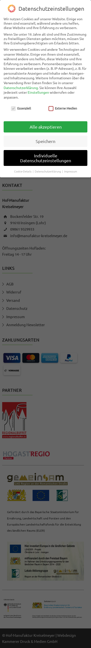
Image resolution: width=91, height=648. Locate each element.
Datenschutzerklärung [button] (48, 171)
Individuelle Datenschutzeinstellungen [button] (45, 157)
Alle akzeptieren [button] (46, 126)
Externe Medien (63, 108)
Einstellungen (38, 92)
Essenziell (21, 108)
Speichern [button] (45, 140)
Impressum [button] (70, 171)
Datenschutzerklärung (21, 87)
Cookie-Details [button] (23, 171)
